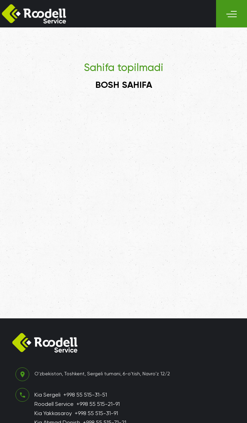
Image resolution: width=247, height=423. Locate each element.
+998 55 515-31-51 (85, 394)
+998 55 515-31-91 (96, 413)
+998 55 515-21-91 (98, 404)
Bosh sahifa (123, 84)
